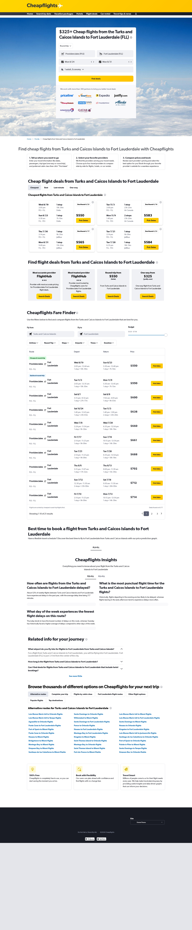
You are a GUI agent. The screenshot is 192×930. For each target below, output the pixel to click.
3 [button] (157, 513)
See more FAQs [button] (75, 676)
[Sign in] (136, 15)
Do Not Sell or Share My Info (87, 832)
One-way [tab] (74, 187)
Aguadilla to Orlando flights (41, 722)
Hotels (79, 15)
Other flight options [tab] (136, 694)
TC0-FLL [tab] (90, 576)
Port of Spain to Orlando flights (132, 741)
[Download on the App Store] (101, 839)
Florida (37, 139)
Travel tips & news (122, 15)
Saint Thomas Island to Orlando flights (90, 741)
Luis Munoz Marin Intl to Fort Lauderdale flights (139, 718)
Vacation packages (63, 15)
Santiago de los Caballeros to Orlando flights (138, 737)
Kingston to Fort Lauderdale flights (134, 729)
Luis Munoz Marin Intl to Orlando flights (46, 714)
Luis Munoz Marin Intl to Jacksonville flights (137, 733)
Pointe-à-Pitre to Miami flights (132, 744)
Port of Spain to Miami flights (41, 729)
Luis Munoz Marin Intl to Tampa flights (45, 718)
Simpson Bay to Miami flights (41, 748)
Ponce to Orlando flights (84, 725)
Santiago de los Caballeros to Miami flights (47, 752)
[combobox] (66, 46)
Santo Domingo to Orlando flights (88, 714)
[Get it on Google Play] (89, 839)
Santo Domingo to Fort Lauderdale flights (92, 722)
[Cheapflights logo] (42, 6)
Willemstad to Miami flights (86, 718)
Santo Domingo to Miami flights (133, 722)
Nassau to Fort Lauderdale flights (88, 729)
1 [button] (146, 513)
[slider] (165, 335)
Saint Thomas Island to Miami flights (89, 748)
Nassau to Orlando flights (130, 725)
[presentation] (131, 37)
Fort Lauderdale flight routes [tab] (110, 694)
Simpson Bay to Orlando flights (132, 752)
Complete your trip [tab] (60, 694)
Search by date (43, 15)
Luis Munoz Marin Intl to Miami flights (135, 714)
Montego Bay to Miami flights (41, 744)
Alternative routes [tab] (38, 694)
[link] (44, 296)
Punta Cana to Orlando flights (41, 733)
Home (30, 15)
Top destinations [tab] (56, 700)
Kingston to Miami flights (85, 737)
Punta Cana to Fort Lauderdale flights (45, 725)
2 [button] (151, 513)
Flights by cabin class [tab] (83, 694)
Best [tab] (46, 187)
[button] (75, 62)
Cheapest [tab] (34, 187)
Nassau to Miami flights (39, 737)
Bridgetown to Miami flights (41, 741)
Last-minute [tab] (59, 187)
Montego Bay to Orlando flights (87, 744)
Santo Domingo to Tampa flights (133, 748)
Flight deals (91, 15)
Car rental (105, 15)
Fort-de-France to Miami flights (87, 752)
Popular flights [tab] (36, 700)
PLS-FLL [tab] (96, 547)
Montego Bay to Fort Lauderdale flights (91, 733)
